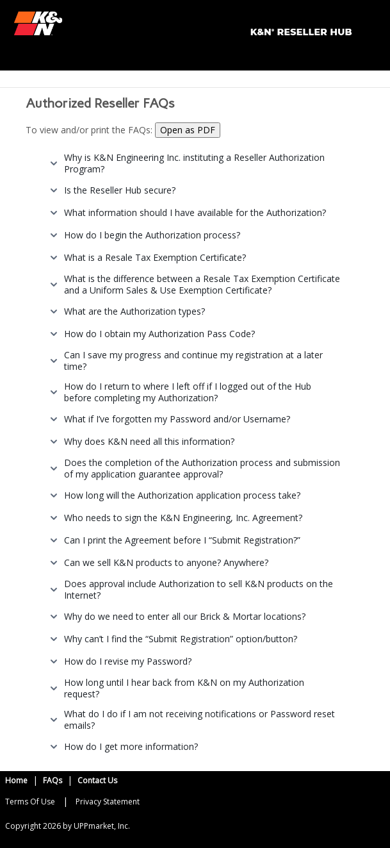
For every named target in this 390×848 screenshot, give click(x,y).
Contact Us (97, 780)
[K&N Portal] (182, 22)
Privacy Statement (108, 801)
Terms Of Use (30, 801)
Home (16, 780)
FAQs (52, 780)
